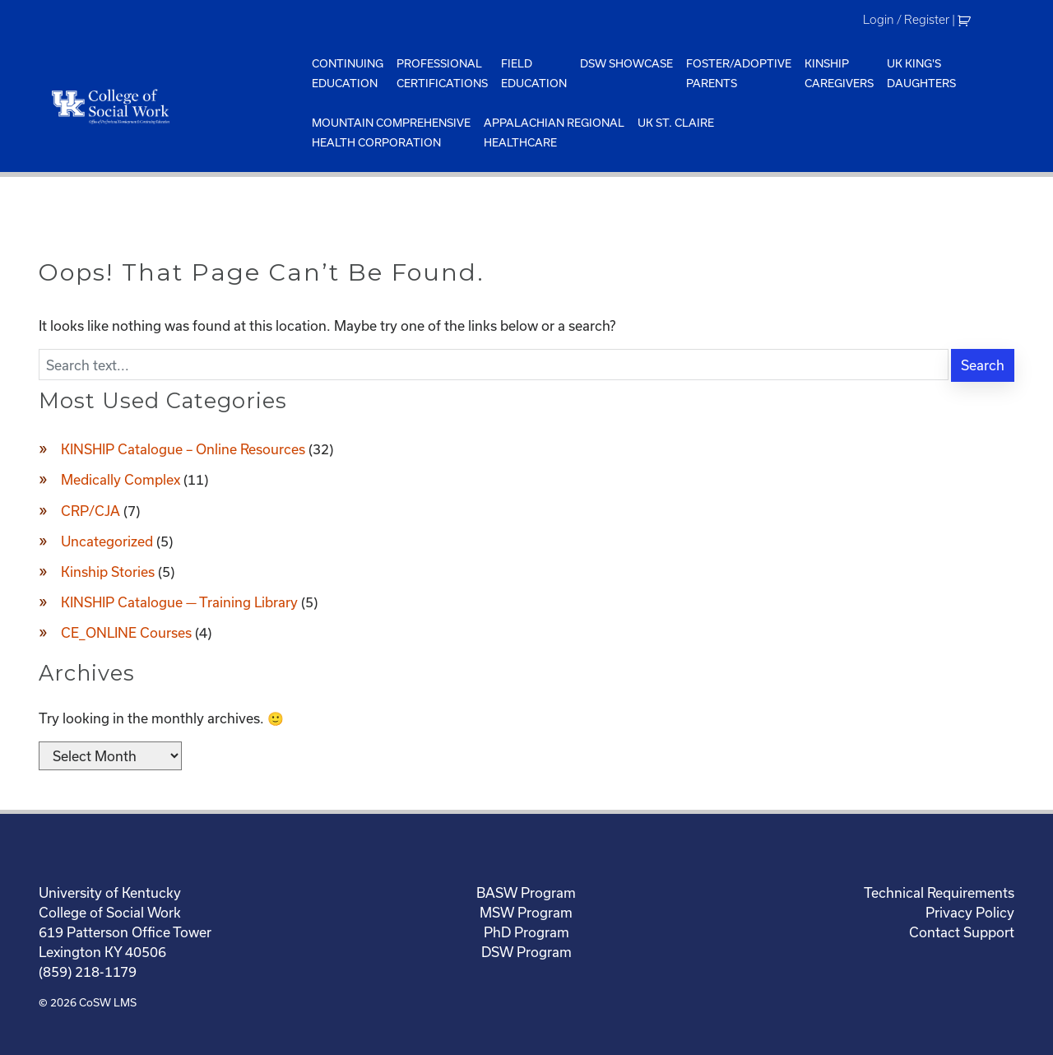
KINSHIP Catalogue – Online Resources (183, 449)
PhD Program (526, 932)
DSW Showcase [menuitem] (626, 63)
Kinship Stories (108, 571)
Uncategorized (107, 541)
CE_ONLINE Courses (126, 632)
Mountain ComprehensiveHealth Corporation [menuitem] (391, 132)
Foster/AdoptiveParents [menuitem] (738, 73)
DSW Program (526, 952)
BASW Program (526, 892)
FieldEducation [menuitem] (534, 73)
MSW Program (526, 912)
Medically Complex (120, 479)
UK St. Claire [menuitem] (676, 122)
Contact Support (961, 932)
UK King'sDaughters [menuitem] (921, 73)
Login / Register (906, 19)
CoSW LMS (108, 1002)
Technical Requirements (939, 892)
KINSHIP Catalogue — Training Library (179, 602)
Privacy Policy (969, 912)
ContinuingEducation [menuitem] (347, 73)
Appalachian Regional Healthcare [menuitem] (554, 132)
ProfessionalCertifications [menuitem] (442, 73)
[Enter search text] (494, 364)
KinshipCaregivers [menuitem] (839, 73)
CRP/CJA (90, 510)
